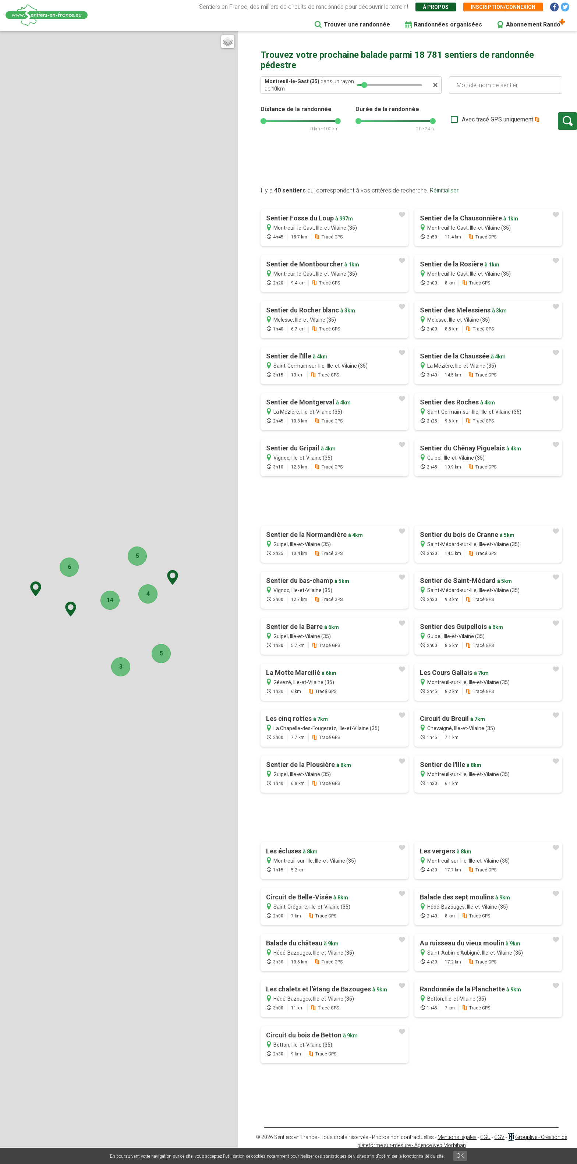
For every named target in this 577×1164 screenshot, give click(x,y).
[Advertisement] (411, 170)
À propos (436, 7)
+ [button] (9, 39)
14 (123, 600)
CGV (499, 1144)
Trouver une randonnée (357, 24)
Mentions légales (457, 1144)
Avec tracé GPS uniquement (472, 123)
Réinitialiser (444, 197)
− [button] (9, 49)
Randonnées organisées (448, 24)
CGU (485, 1144)
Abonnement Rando (533, 24)
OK (460, 1155)
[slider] (364, 85)
